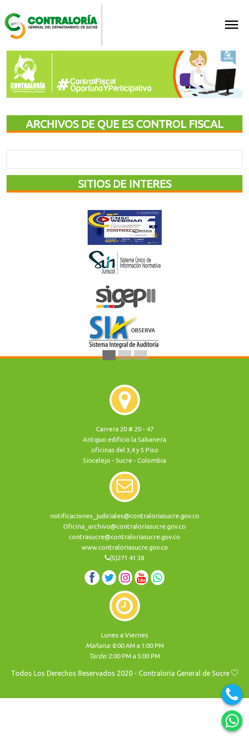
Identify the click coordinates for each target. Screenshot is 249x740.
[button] (231, 23)
